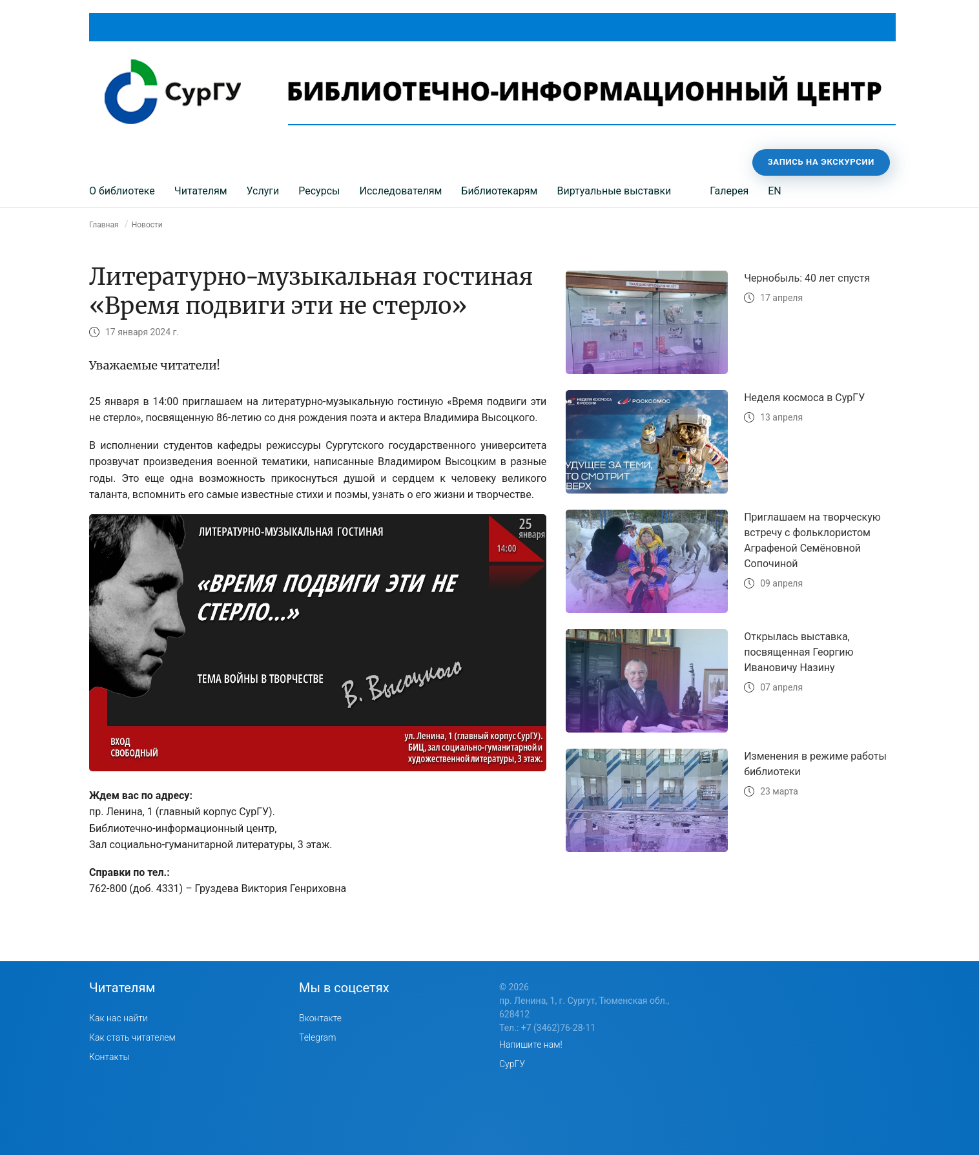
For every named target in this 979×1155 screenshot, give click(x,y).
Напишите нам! (530, 1044)
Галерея (729, 191)
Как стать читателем (132, 1037)
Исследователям (400, 191)
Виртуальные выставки (614, 191)
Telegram (317, 1037)
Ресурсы (319, 191)
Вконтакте (320, 1018)
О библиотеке (122, 191)
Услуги (263, 191)
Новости (147, 224)
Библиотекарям (499, 191)
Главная (104, 224)
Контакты (109, 1057)
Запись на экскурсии (821, 162)
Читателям (200, 191)
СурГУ (512, 1064)
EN (774, 191)
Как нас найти (118, 1018)
